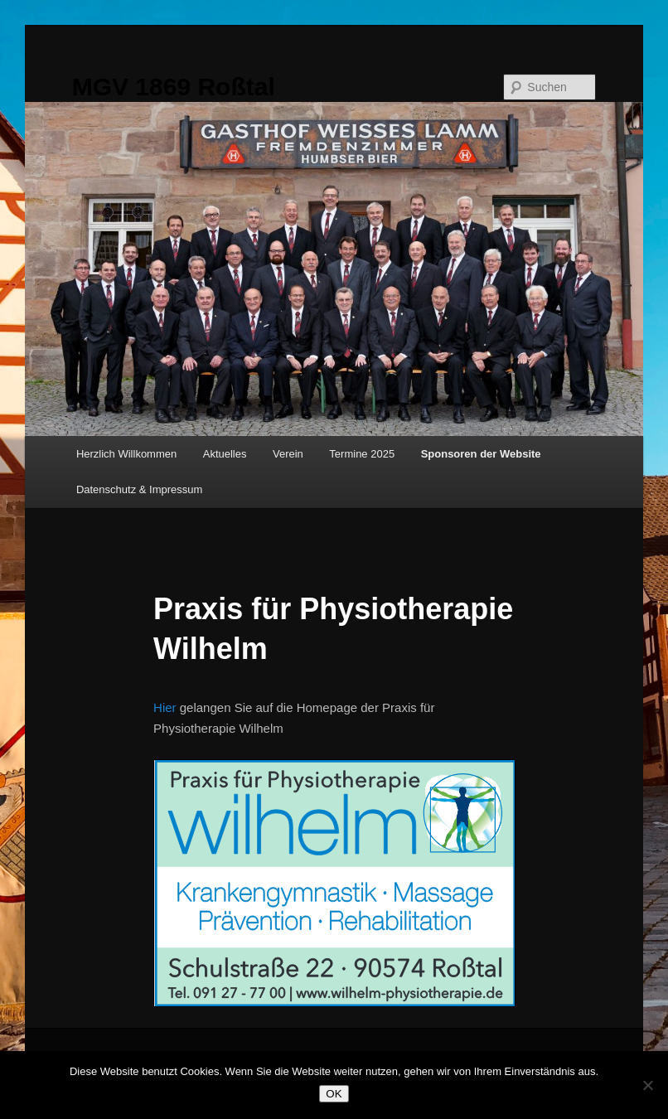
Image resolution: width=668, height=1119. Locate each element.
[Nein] (647, 1085)
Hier (165, 707)
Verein (288, 454)
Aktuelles (225, 454)
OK (333, 1094)
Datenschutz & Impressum (139, 489)
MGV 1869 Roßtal (173, 86)
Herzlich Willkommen (126, 454)
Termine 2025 (362, 454)
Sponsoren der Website (481, 454)
